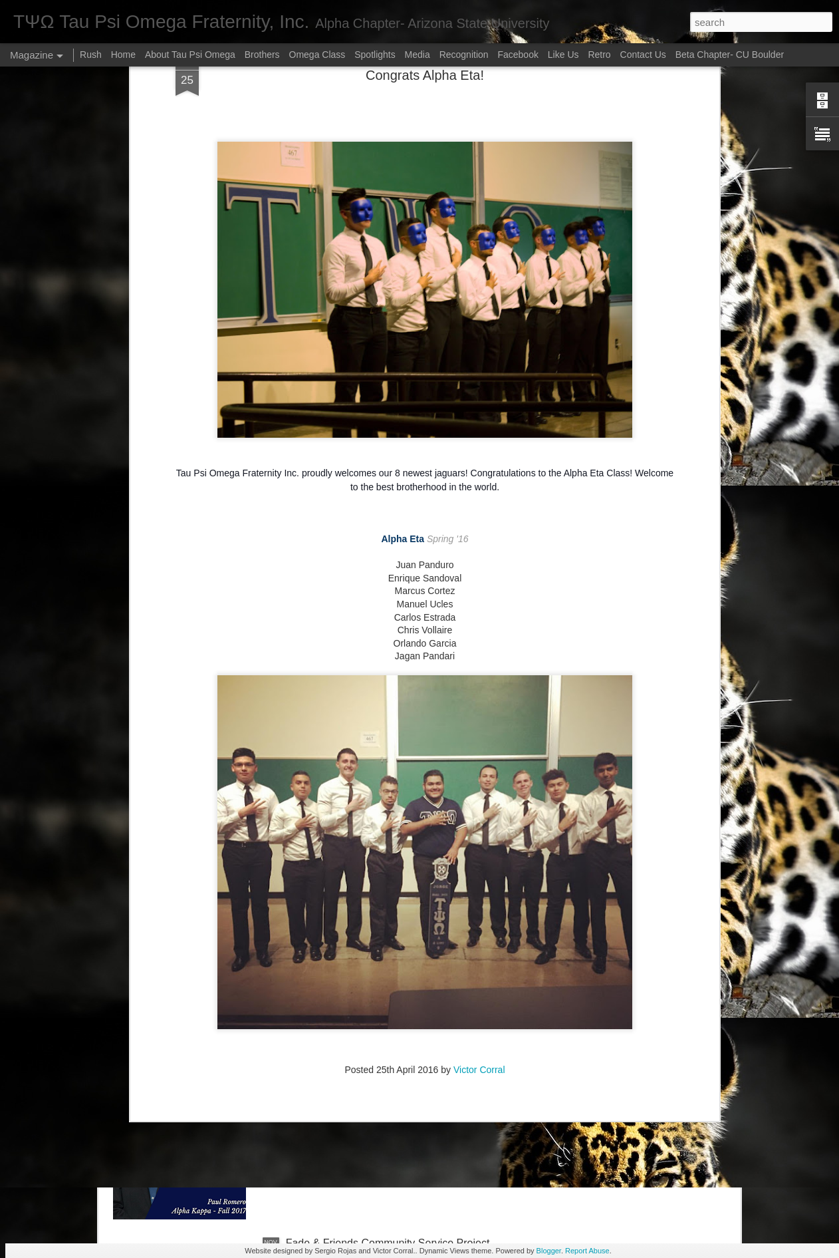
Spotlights (374, 54)
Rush (91, 54)
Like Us (563, 54)
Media (417, 54)
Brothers (262, 54)
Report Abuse (587, 1251)
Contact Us (643, 54)
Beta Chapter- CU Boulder (729, 54)
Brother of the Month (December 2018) (377, 1092)
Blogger (549, 1251)
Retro (600, 54)
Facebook (518, 54)
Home (123, 54)
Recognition (464, 54)
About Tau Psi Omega (190, 54)
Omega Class (317, 54)
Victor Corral (479, 960)
